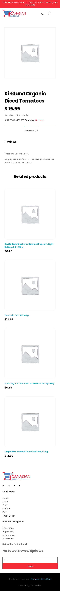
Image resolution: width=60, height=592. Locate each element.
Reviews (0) (31, 130)
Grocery (39, 120)
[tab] (31, 129)
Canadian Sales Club (41, 579)
